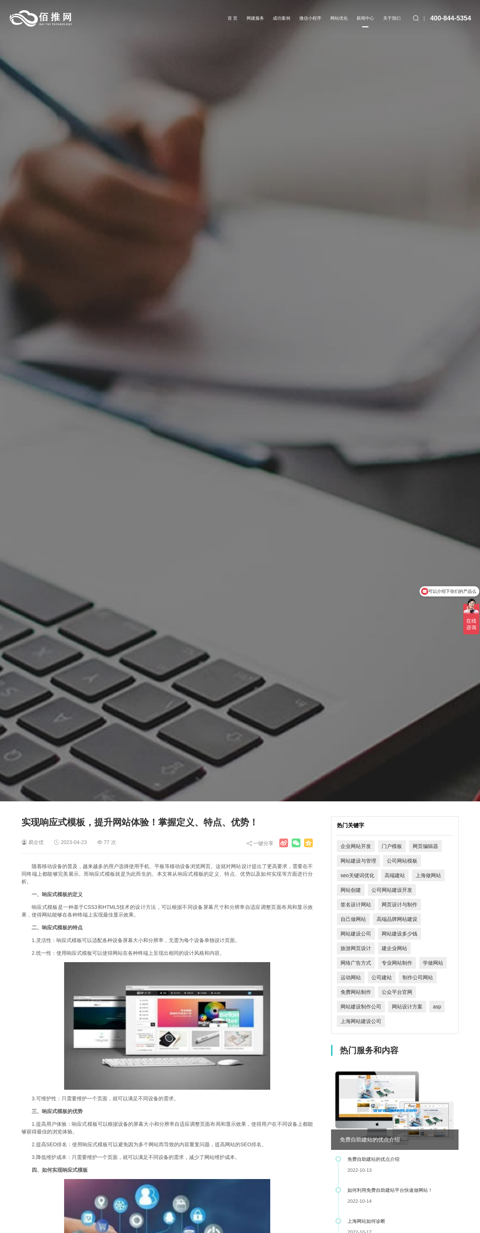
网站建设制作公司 (361, 1007)
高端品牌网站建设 (397, 919)
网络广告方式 (356, 963)
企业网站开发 (356, 846)
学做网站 (433, 963)
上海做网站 (428, 875)
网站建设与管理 (358, 861)
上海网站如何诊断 (366, 1221)
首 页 (232, 18)
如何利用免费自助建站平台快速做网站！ (390, 1190)
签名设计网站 (356, 904)
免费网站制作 (356, 992)
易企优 (36, 842)
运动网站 (351, 977)
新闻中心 (365, 21)
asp (437, 1007)
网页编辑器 (425, 846)
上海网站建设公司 (361, 1021)
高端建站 (395, 875)
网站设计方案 (407, 1007)
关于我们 (392, 18)
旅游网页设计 (356, 948)
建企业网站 (394, 948)
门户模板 (392, 846)
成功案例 (281, 18)
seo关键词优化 (357, 875)
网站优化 (339, 18)
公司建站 (381, 977)
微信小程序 (310, 18)
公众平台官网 (397, 992)
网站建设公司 (356, 934)
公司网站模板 (402, 861)
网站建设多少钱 (399, 934)
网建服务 (255, 18)
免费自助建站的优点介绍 (370, 1139)
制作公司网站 (417, 977)
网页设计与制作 (399, 904)
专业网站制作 (397, 963)
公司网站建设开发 (391, 890)
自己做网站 (353, 919)
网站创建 (351, 890)
